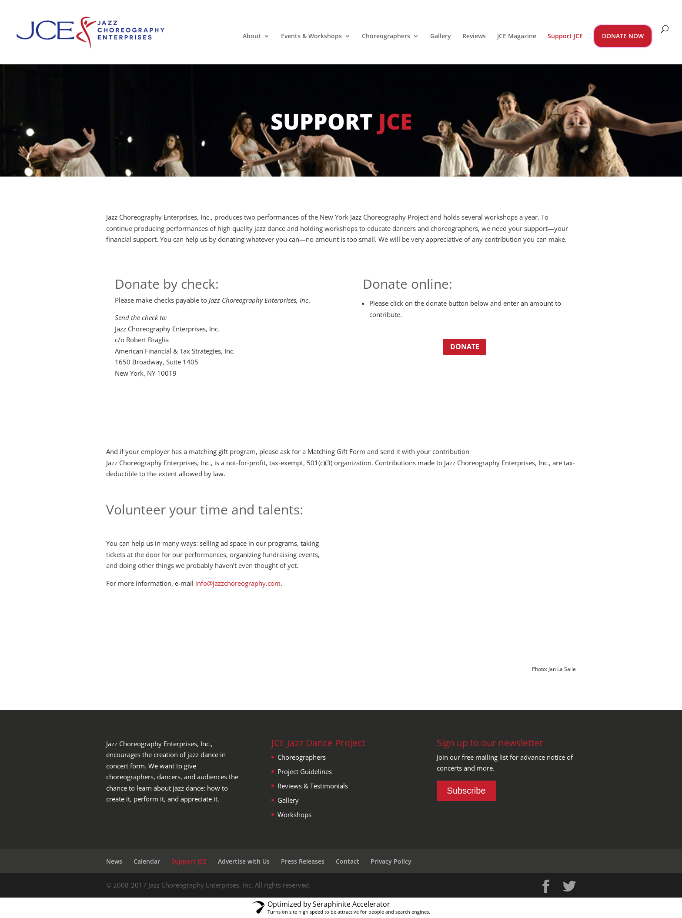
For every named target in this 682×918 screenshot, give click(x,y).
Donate (464, 346)
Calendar (147, 861)
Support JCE (565, 36)
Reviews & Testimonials (312, 785)
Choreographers (386, 36)
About (252, 36)
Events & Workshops (311, 36)
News (114, 861)
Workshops (294, 814)
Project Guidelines (304, 771)
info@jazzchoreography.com (238, 583)
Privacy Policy (391, 861)
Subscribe (466, 790)
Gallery (440, 36)
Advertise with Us (244, 861)
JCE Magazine (516, 36)
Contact (347, 861)
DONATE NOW (623, 36)
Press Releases (302, 861)
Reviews (474, 36)
